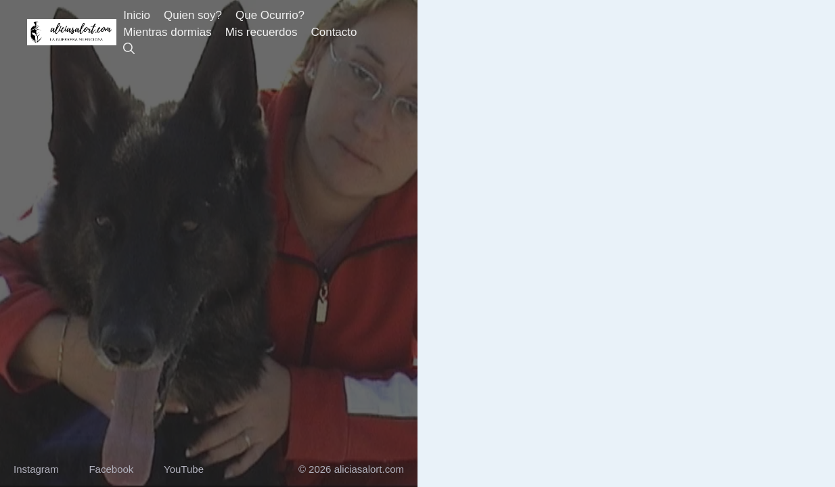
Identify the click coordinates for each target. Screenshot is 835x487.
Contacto (334, 32)
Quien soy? (193, 15)
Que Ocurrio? (269, 15)
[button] (128, 49)
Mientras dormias (167, 32)
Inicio (136, 15)
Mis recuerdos (261, 32)
